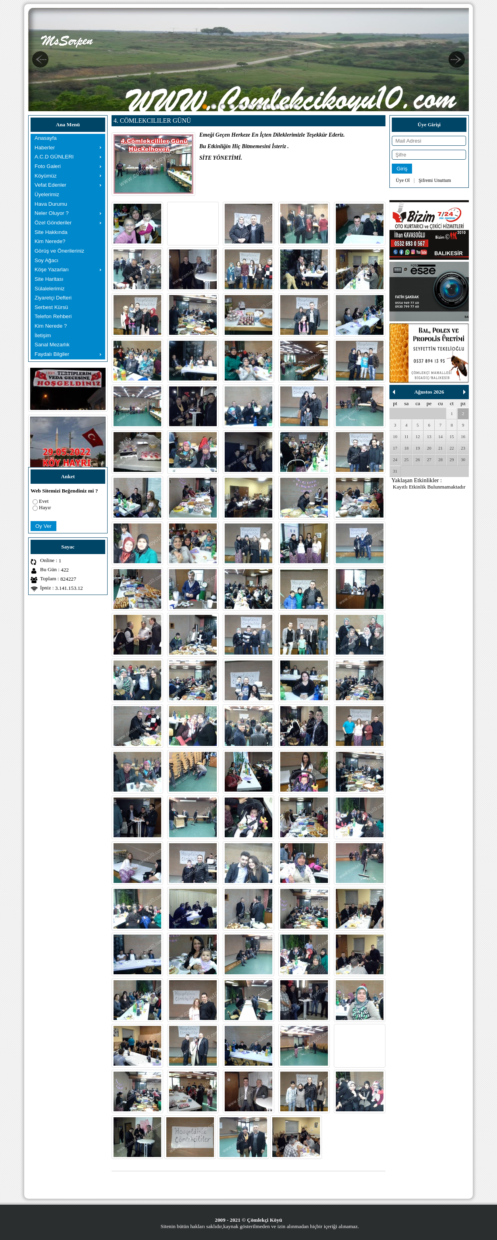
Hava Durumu (51, 204)
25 (406, 459)
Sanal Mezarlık (52, 345)
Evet (43, 501)
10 (395, 436)
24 (395, 459)
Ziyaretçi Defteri (53, 298)
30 (463, 459)
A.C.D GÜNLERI (54, 157)
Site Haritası (49, 279)
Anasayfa (46, 138)
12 (418, 436)
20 (429, 448)
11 (407, 436)
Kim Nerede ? (51, 326)
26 (418, 459)
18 (406, 448)
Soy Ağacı (46, 260)
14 (440, 436)
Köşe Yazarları (52, 269)
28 (440, 459)
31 (395, 471)
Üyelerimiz (47, 194)
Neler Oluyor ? (52, 213)
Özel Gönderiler (53, 223)
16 (463, 436)
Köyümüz (46, 176)
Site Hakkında (51, 232)
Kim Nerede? (50, 241)
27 (429, 459)
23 (463, 448)
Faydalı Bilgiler (52, 354)
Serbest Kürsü (51, 307)
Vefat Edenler (50, 185)
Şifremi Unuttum (434, 180)
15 (452, 436)
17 (395, 448)
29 (452, 459)
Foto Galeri (48, 166)
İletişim (43, 335)
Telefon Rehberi (53, 316)
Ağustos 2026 (429, 392)
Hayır (45, 507)
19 (418, 448)
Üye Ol (403, 180)
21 (440, 448)
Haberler (45, 148)
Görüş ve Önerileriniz (59, 251)
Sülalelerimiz (50, 289)
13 (429, 436)
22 (452, 448)
